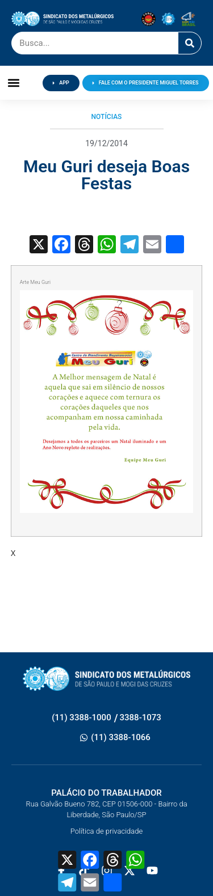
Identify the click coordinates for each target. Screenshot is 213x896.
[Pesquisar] (189, 43)
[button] (14, 83)
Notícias (106, 117)
